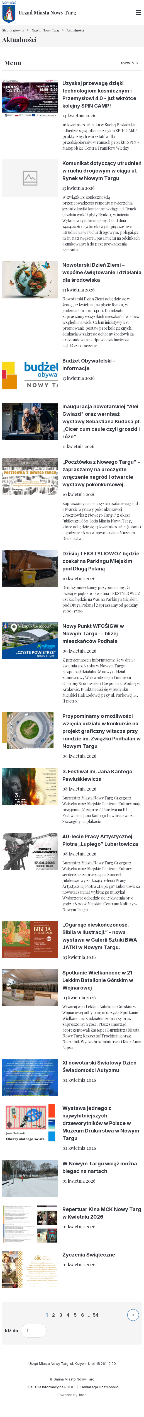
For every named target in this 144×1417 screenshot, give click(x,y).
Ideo (83, 1395)
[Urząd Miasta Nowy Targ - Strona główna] (39, 12)
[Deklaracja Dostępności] (99, 1387)
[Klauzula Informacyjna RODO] (51, 1387)
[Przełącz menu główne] (138, 12)
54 (95, 1315)
